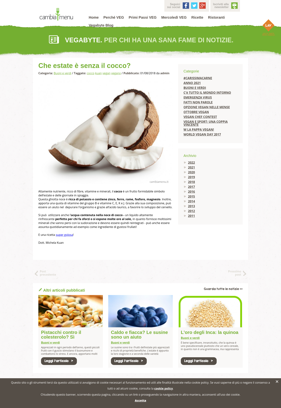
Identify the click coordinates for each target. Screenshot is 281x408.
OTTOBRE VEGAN (196, 112)
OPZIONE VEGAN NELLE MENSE (207, 107)
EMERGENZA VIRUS (198, 97)
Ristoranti (216, 17)
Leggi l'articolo (58, 361)
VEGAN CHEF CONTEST (200, 116)
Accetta (140, 400)
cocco (90, 73)
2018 (191, 181)
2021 (191, 167)
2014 (191, 201)
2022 (191, 162)
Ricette (197, 17)
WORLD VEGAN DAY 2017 (202, 134)
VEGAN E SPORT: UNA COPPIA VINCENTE (206, 123)
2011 (191, 215)
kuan (98, 73)
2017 (191, 186)
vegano (116, 73)
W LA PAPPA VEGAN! (199, 129)
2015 (191, 196)
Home (94, 17)
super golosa (64, 235)
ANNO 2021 (192, 82)
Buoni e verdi (62, 73)
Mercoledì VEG (174, 17)
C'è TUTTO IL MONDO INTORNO (207, 92)
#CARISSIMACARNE (198, 78)
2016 (191, 191)
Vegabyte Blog (101, 25)
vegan (106, 73)
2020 (191, 172)
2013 (191, 206)
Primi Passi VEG (143, 17)
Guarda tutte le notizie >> (223, 289)
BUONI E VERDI (195, 87)
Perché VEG (113, 17)
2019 (191, 177)
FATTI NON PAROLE (198, 102)
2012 (191, 211)
